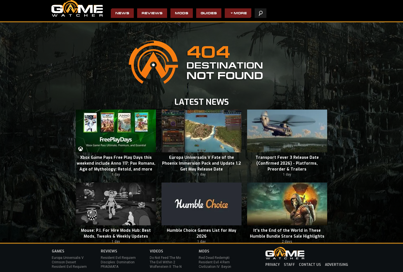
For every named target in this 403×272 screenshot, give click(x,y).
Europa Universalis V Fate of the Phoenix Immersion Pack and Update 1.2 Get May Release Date (201, 163)
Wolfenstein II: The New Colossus (176, 267)
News (122, 13)
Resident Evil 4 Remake (217, 262)
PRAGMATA (109, 267)
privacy (272, 264)
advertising (336, 264)
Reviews (152, 13)
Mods (181, 13)
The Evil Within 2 (162, 262)
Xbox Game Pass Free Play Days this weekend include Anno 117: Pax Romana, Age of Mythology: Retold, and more (116, 163)
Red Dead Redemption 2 (217, 258)
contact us (310, 264)
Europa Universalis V (68, 258)
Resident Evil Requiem (69, 267)
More (240, 13)
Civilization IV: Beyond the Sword (224, 267)
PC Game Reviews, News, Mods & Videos (77, 8)
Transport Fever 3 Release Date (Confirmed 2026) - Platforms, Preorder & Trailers (287, 163)
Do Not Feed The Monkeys (170, 258)
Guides (209, 13)
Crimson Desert (64, 262)
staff (289, 264)
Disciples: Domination (118, 262)
